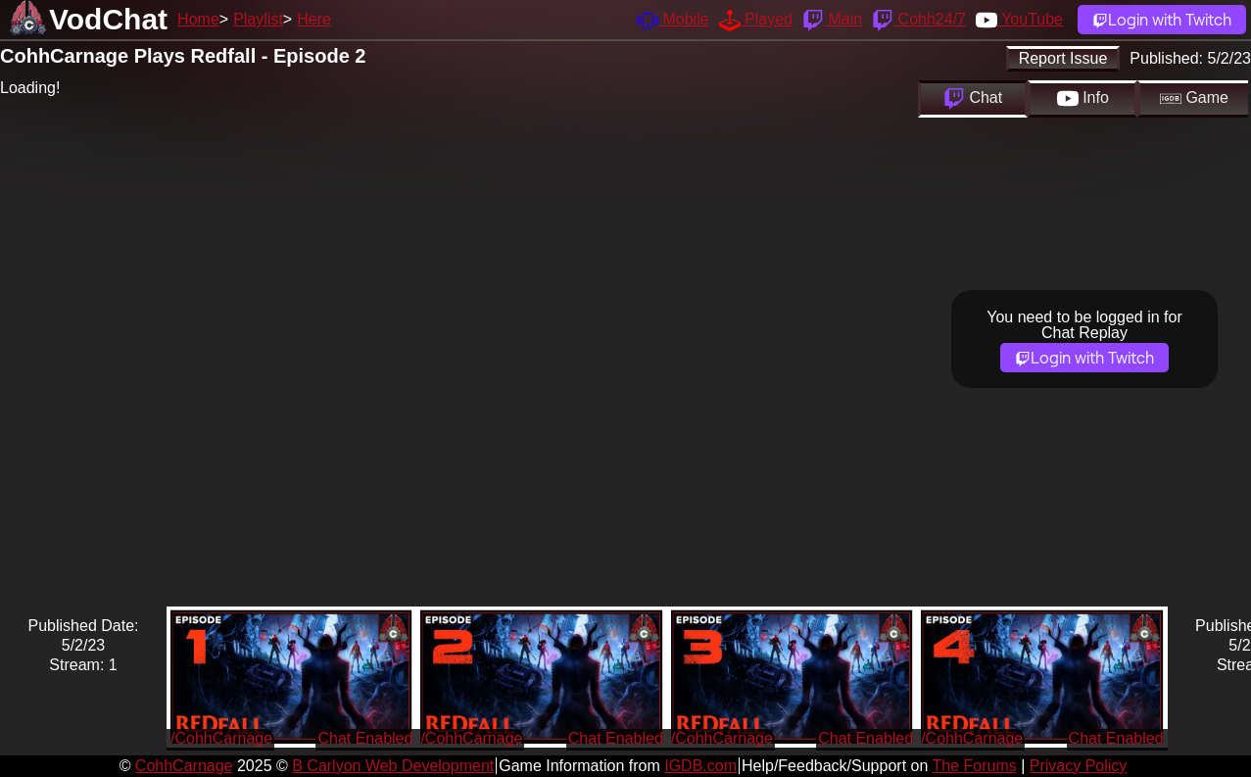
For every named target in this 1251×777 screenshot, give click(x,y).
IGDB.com (700, 765)
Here (314, 19)
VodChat (108, 19)
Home (198, 19)
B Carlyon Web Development (393, 765)
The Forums (974, 765)
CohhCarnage (184, 765)
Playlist (258, 19)
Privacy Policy (1079, 765)
